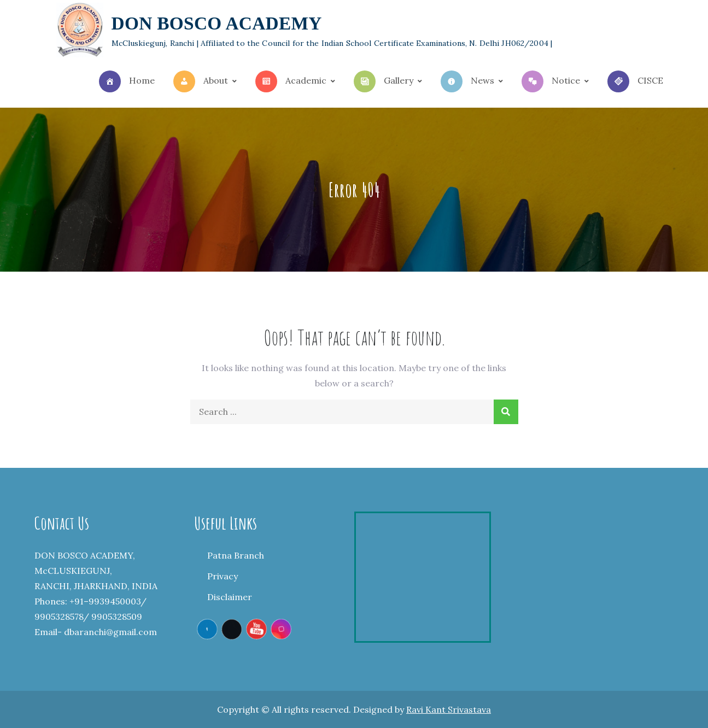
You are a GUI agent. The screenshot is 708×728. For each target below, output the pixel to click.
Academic (290, 81)
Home (127, 81)
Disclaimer (229, 597)
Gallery (383, 81)
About (200, 81)
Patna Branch (235, 555)
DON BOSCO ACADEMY (217, 24)
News (467, 81)
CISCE (635, 81)
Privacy (222, 576)
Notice (551, 81)
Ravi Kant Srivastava (448, 709)
